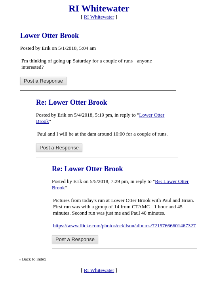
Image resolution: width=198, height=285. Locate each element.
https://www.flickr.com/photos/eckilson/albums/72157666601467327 (124, 225)
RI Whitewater (99, 17)
